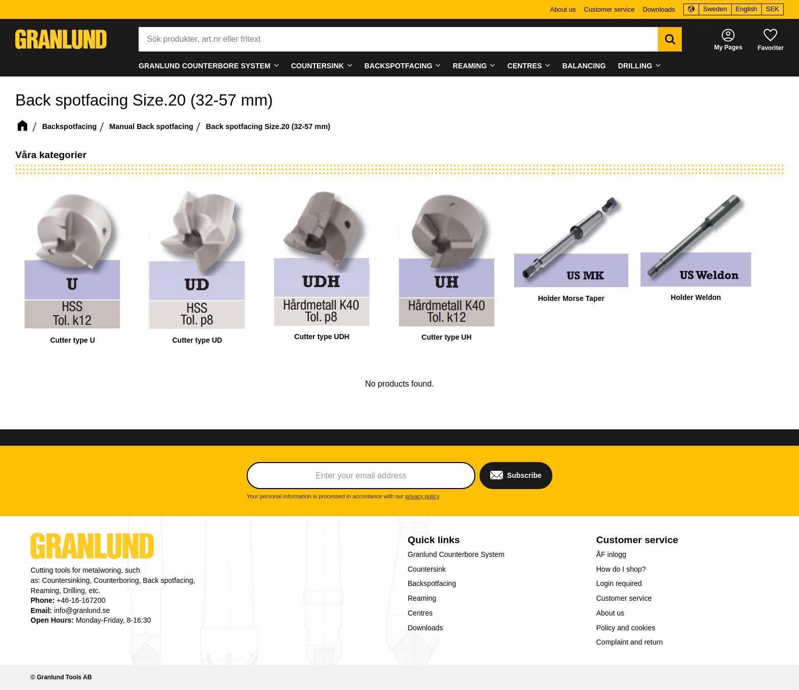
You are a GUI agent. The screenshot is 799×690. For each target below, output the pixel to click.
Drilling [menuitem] (635, 66)
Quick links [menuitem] (434, 539)
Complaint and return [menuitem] (629, 642)
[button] (771, 39)
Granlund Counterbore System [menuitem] (205, 66)
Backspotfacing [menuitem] (398, 66)
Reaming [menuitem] (470, 66)
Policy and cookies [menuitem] (625, 628)
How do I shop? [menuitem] (621, 569)
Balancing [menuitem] (584, 66)
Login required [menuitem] (619, 583)
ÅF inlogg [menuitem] (611, 554)
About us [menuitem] (563, 9)
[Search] (670, 39)
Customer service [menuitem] (609, 9)
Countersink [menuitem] (317, 66)
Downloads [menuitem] (659, 9)
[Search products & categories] (398, 39)
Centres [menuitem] (525, 66)
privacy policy (422, 496)
